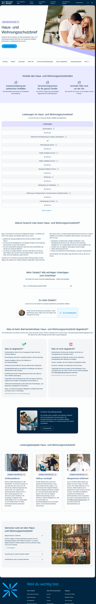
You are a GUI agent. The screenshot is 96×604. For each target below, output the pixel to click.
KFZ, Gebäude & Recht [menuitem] (21, 2)
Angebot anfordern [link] (9, 46)
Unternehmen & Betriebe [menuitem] (66, 2)
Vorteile (13, 61)
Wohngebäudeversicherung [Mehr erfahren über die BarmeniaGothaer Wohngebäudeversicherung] (63, 372)
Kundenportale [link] (47, 428)
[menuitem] (88, 2)
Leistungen (21, 61)
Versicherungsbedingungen (45, 61)
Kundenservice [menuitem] (79, 2)
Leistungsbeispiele (75, 61)
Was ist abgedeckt (61, 61)
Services (87, 61)
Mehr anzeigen (47, 210)
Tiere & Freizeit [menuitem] (31, 2)
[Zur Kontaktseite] (68, 313)
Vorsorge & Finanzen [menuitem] (53, 2)
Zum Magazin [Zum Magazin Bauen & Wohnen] (10, 548)
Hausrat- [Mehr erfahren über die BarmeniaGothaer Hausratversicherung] (85, 370)
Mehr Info (31, 61)
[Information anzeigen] (54, 129)
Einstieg (5, 61)
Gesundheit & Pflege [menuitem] (42, 2)
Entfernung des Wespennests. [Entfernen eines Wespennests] (78, 500)
